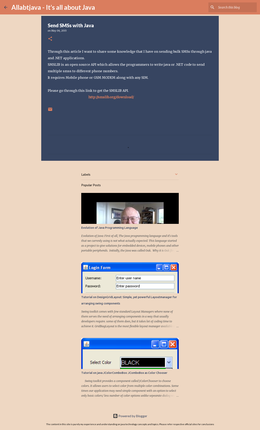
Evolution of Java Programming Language (109, 227)
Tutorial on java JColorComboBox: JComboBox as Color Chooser (124, 372)
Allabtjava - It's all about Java (53, 7)
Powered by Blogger (130, 416)
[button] (50, 39)
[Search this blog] (235, 7)
